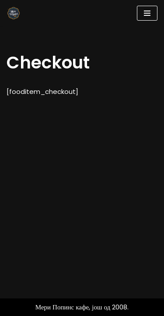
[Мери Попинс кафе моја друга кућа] (14, 13)
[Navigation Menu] (147, 13)
